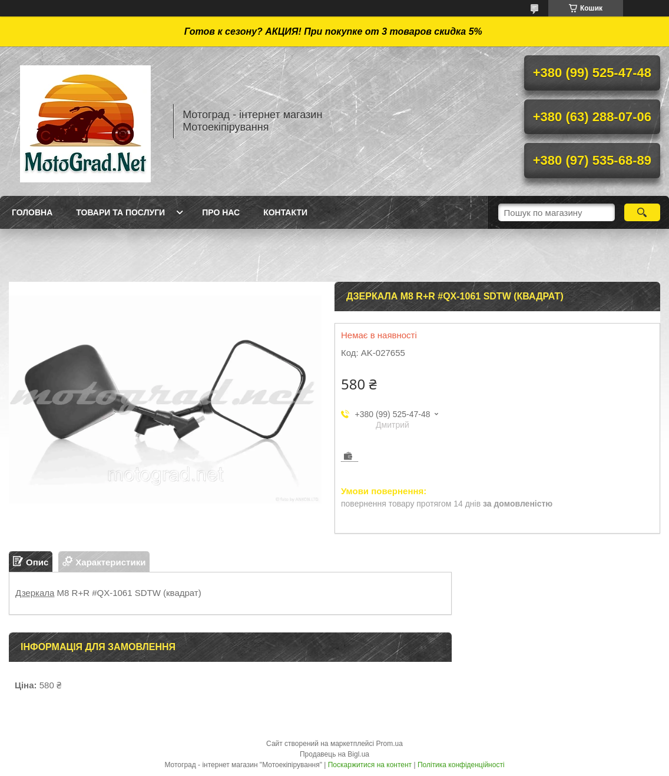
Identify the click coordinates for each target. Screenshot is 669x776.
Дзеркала (34, 593)
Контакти (285, 212)
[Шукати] (642, 212)
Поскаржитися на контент (370, 765)
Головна (32, 212)
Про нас (221, 212)
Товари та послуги (120, 212)
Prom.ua (389, 744)
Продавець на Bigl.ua (334, 754)
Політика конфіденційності (461, 765)
